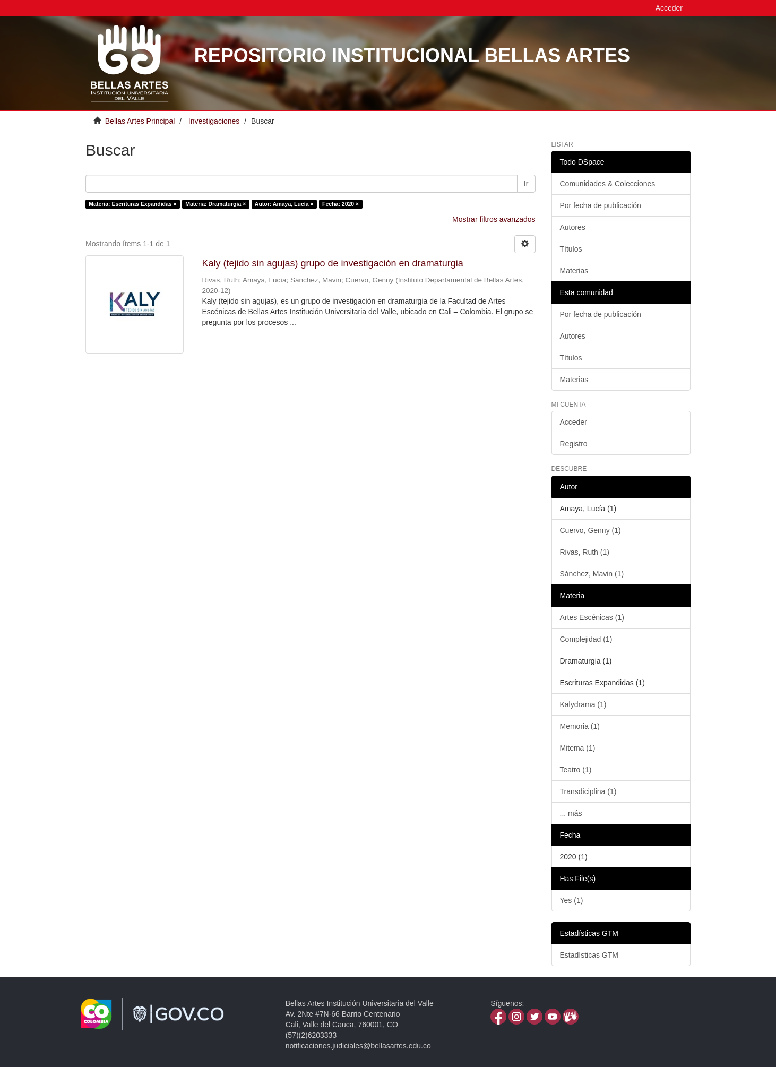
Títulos (571, 249)
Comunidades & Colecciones (608, 183)
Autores (572, 227)
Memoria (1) (580, 726)
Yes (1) (571, 900)
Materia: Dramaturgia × (215, 204)
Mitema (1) (578, 748)
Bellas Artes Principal (140, 121)
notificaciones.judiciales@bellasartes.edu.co (358, 1046)
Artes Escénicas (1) (592, 617)
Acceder (573, 422)
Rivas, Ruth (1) (584, 552)
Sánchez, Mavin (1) (592, 574)
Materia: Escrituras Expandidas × (132, 204)
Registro (574, 444)
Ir (526, 183)
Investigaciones (214, 121)
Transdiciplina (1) (588, 791)
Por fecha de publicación (600, 205)
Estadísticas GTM (589, 955)
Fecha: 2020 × (340, 204)
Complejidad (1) (586, 639)
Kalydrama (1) (583, 704)
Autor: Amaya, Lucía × (284, 204)
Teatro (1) (576, 769)
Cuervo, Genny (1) (590, 530)
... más (571, 813)
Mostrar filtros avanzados (493, 219)
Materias (574, 270)
